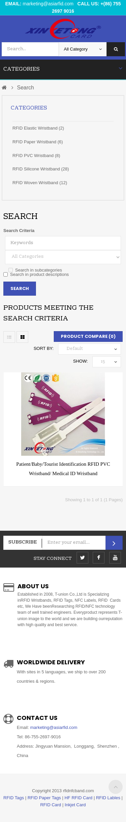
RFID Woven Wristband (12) (39, 182)
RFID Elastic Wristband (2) (38, 128)
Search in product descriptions (36, 274)
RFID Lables (108, 797)
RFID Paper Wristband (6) (37, 141)
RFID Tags (13, 797)
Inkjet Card (75, 804)
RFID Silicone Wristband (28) (40, 168)
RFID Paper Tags (44, 797)
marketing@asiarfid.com (48, 3)
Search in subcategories (35, 270)
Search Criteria (19, 230)
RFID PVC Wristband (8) (36, 155)
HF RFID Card (78, 797)
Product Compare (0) (88, 336)
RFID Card (50, 804)
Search (25, 87)
